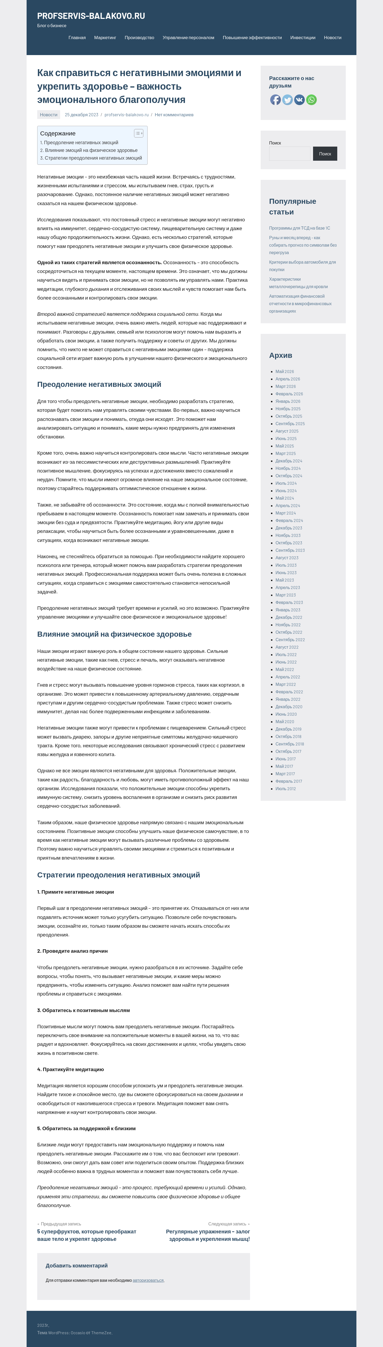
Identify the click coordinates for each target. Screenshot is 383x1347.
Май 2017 (284, 766)
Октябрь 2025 (289, 415)
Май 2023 (285, 579)
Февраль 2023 (289, 602)
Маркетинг (105, 37)
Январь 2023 (288, 609)
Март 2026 (286, 386)
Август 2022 (287, 646)
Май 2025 (285, 445)
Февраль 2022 (289, 691)
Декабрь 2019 (288, 728)
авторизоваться (148, 1280)
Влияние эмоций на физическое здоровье (91, 150)
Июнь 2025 (286, 438)
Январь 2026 (288, 401)
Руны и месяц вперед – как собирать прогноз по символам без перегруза (303, 245)
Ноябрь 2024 (288, 468)
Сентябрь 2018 (290, 743)
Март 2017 (285, 773)
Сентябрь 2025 (290, 423)
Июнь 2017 (286, 758)
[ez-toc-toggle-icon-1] (136, 133)
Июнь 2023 (286, 572)
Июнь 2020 (286, 713)
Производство (139, 37)
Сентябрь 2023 (290, 550)
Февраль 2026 (289, 393)
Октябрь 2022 (289, 632)
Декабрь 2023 (289, 527)
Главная (77, 37)
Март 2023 (286, 594)
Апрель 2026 (288, 378)
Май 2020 (285, 721)
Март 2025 (286, 453)
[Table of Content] (138, 133)
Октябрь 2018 (288, 736)
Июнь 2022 (286, 661)
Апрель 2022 (288, 676)
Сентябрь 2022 (290, 639)
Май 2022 (285, 669)
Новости (333, 37)
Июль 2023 (286, 564)
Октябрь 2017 (288, 751)
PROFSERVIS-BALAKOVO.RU (96, 15)
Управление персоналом (188, 37)
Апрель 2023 (288, 587)
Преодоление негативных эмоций (81, 142)
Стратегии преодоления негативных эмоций (93, 158)
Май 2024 (285, 497)
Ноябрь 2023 (288, 535)
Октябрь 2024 (289, 475)
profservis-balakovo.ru (127, 114)
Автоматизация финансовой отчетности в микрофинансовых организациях (300, 303)
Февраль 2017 (289, 781)
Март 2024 (286, 512)
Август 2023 (287, 557)
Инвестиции (302, 37)
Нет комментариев (174, 114)
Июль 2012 (286, 788)
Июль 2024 (286, 483)
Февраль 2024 (289, 520)
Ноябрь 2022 (288, 624)
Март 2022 (286, 684)
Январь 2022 (288, 699)
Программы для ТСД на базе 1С (299, 227)
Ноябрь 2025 (288, 408)
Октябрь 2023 (289, 542)
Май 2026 (285, 371)
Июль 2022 (286, 654)
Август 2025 (287, 430)
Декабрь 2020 (289, 706)
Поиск (275, 142)
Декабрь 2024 (289, 460)
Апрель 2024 (288, 505)
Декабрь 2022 (289, 617)
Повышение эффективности (252, 37)
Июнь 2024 (286, 490)
